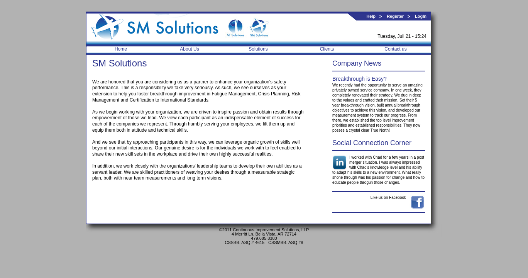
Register (395, 16)
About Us (189, 49)
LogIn (420, 16)
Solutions (258, 49)
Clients (327, 49)
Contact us (395, 49)
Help (371, 16)
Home (121, 49)
